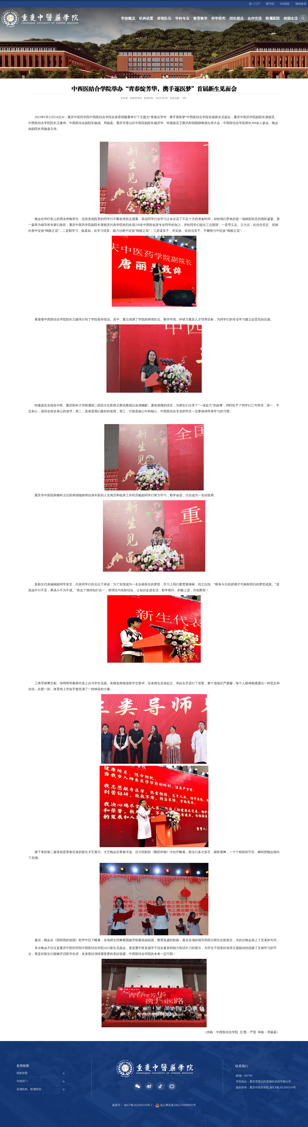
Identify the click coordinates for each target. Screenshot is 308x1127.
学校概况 (128, 18)
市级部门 (22, 1081)
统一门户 (254, 3)
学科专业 (182, 18)
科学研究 (218, 18)
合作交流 (255, 18)
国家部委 (22, 1073)
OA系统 (285, 3)
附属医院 (273, 18)
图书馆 (270, 3)
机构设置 (146, 18)
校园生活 (291, 18)
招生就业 (236, 18)
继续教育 (300, 3)
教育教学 (200, 18)
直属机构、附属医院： (30, 1089)
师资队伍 (164, 18)
